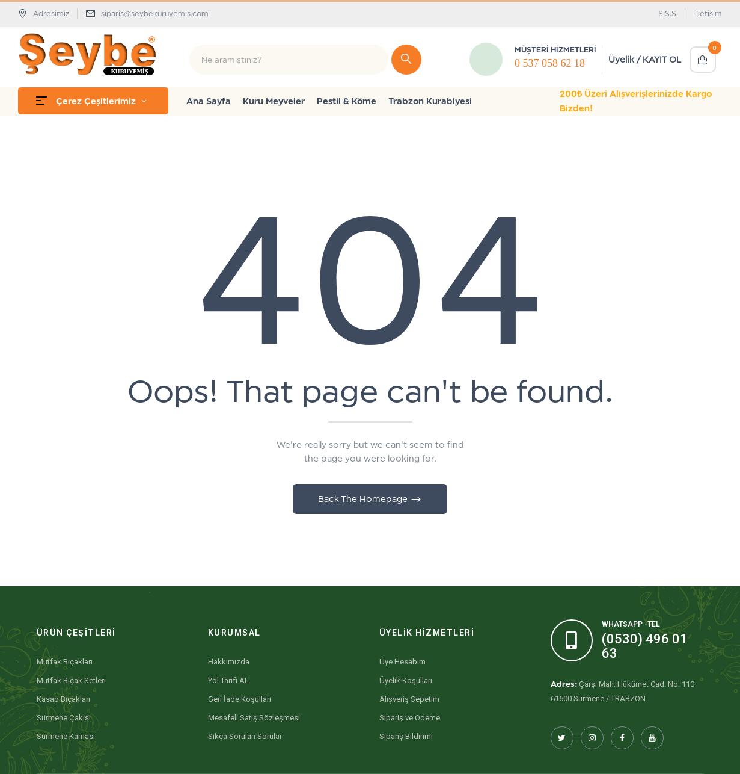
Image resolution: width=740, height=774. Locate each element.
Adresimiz (43, 13)
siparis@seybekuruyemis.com (155, 13)
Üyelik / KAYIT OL (644, 59)
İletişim (709, 13)
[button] (703, 59)
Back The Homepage (364, 499)
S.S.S (667, 13)
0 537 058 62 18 (550, 63)
